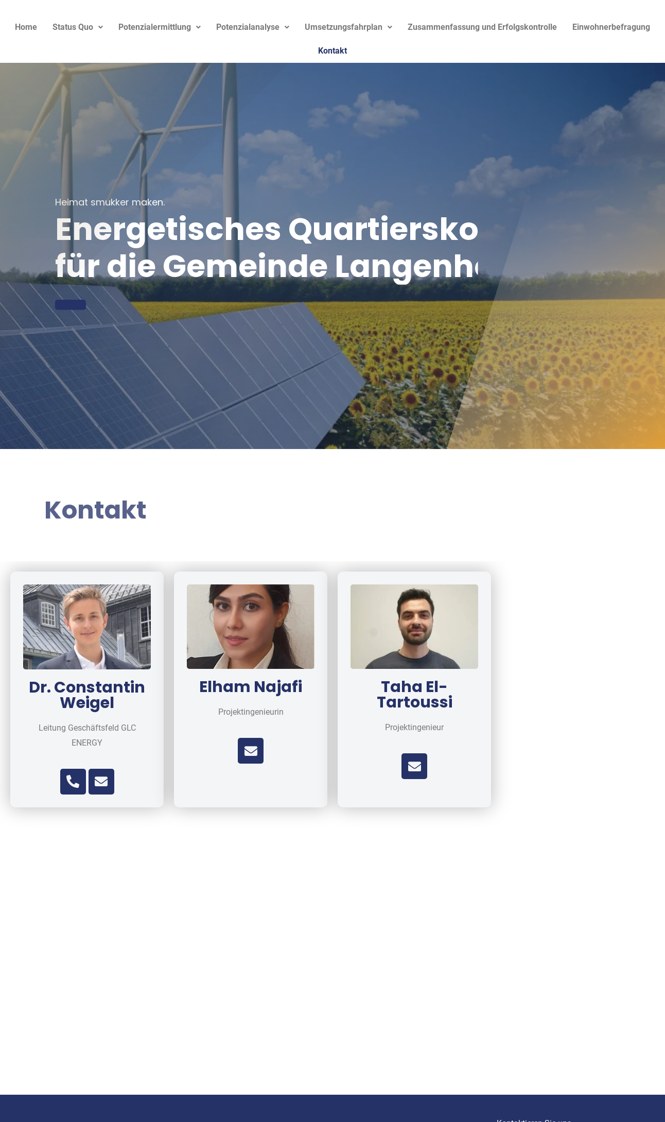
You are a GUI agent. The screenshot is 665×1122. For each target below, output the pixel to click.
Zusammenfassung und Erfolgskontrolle (482, 27)
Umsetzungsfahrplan (348, 27)
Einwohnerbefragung (611, 27)
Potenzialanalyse (252, 27)
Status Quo (77, 27)
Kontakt (332, 51)
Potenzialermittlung (159, 27)
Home (26, 27)
